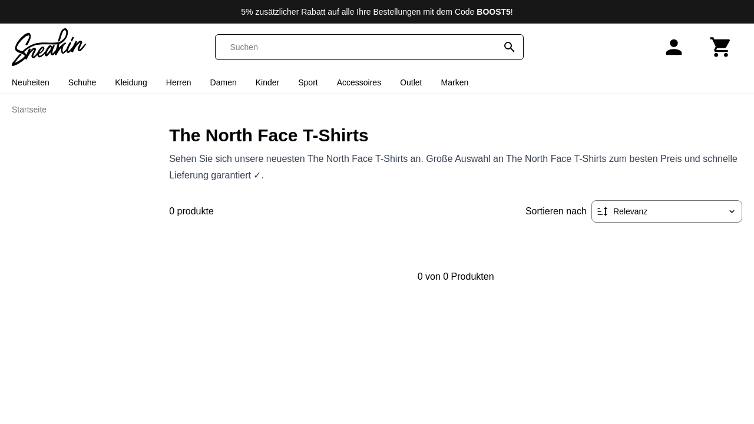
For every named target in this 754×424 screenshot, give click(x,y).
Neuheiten (30, 82)
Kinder (267, 82)
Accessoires (359, 82)
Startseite (29, 109)
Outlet (411, 82)
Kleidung (131, 82)
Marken (455, 82)
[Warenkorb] (721, 47)
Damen (223, 82)
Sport (308, 82)
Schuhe (82, 82)
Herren (178, 82)
